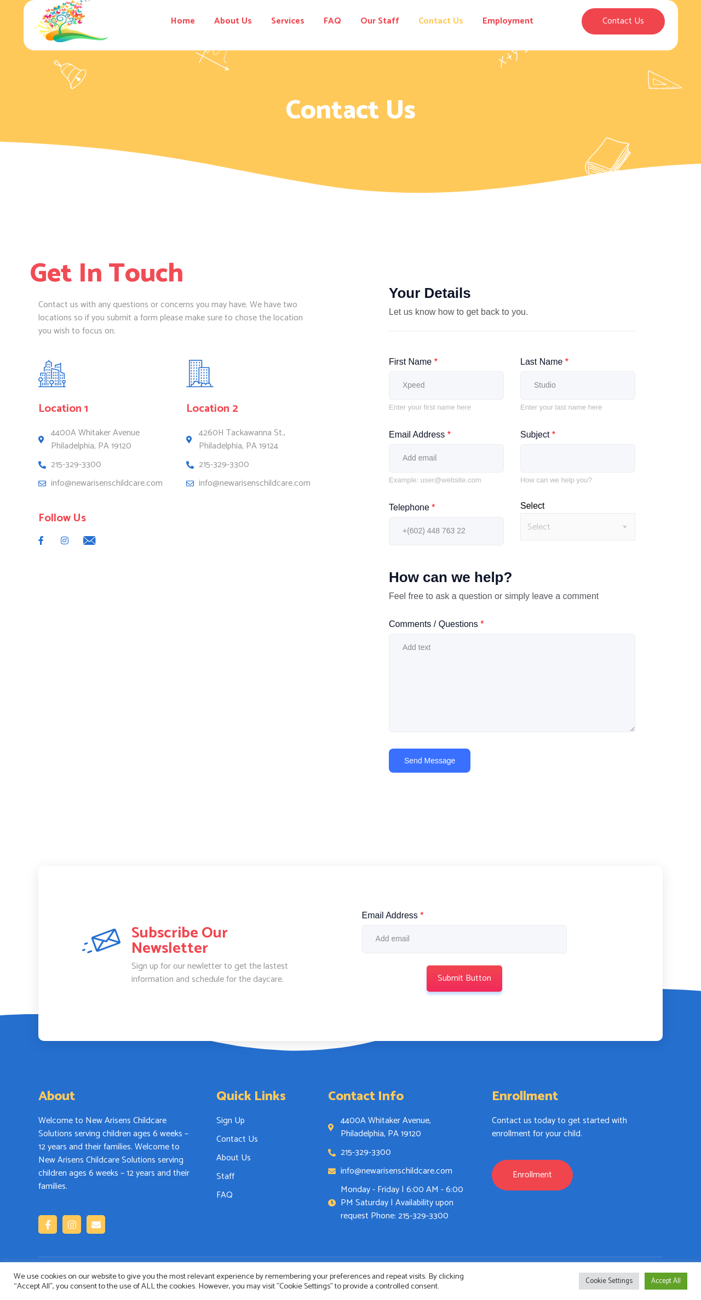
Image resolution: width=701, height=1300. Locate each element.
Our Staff (379, 21)
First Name (413, 361)
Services (287, 21)
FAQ (332, 21)
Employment (507, 21)
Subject (537, 434)
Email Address (420, 434)
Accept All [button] (666, 1281)
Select (532, 506)
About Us (233, 21)
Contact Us (440, 21)
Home (183, 21)
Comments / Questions (436, 624)
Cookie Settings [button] (609, 1281)
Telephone (412, 507)
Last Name (544, 361)
